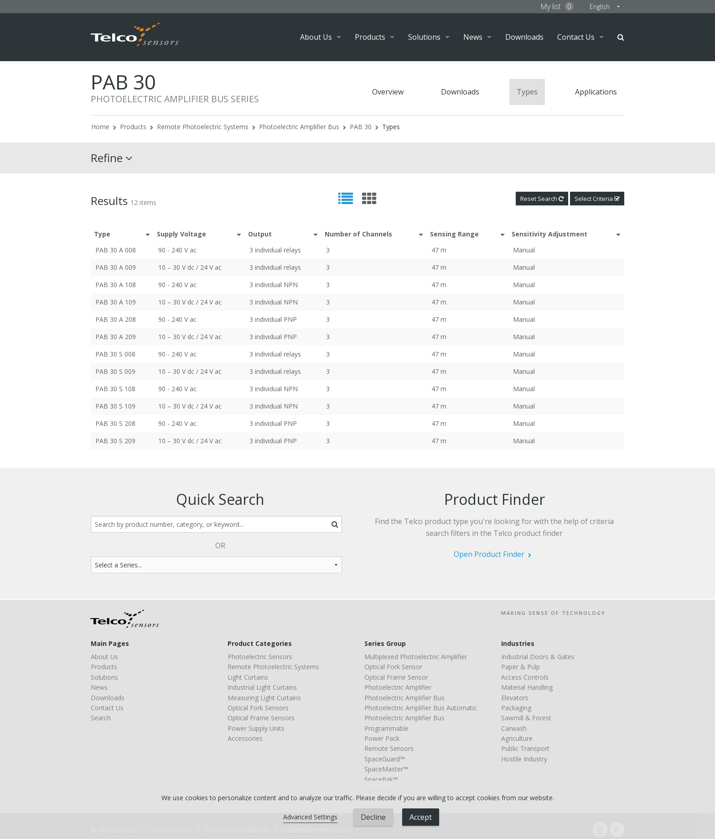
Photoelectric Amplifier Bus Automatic (420, 707)
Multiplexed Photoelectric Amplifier (415, 656)
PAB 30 (361, 126)
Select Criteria (597, 198)
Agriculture (517, 738)
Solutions (424, 37)
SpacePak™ (381, 779)
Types (527, 92)
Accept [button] (420, 817)
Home (100, 126)
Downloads (524, 37)
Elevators (514, 697)
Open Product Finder (489, 554)
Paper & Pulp (520, 666)
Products (370, 37)
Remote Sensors (389, 748)
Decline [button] (373, 817)
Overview (388, 92)
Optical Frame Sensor (396, 677)
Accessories (245, 738)
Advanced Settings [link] (310, 817)
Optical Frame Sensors (261, 717)
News (472, 37)
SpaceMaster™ (386, 769)
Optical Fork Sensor (393, 666)
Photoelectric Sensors (260, 656)
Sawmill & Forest (526, 717)
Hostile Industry (524, 759)
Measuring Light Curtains (264, 697)
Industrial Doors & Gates (538, 656)
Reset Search (542, 198)
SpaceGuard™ (384, 759)
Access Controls (525, 677)
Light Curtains (248, 677)
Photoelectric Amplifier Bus (299, 126)
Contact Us (576, 37)
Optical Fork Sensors (258, 707)
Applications (596, 92)
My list (557, 6)
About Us (316, 37)
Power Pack (381, 738)
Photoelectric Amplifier (397, 687)
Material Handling (527, 687)
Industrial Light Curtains (262, 687)
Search (621, 37)
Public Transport (525, 748)
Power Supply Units (256, 728)
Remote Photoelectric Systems (203, 126)
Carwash (514, 728)
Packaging (516, 707)
